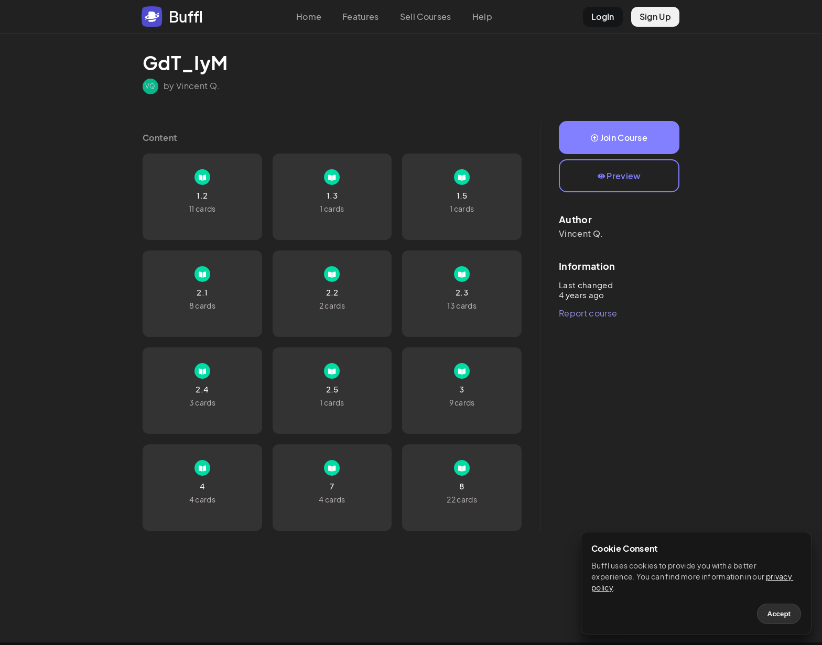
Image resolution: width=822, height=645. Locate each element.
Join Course (619, 137)
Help (482, 16)
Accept (779, 614)
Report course (588, 313)
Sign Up (655, 16)
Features (360, 16)
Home (308, 16)
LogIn (602, 16)
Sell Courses (425, 16)
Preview (619, 175)
